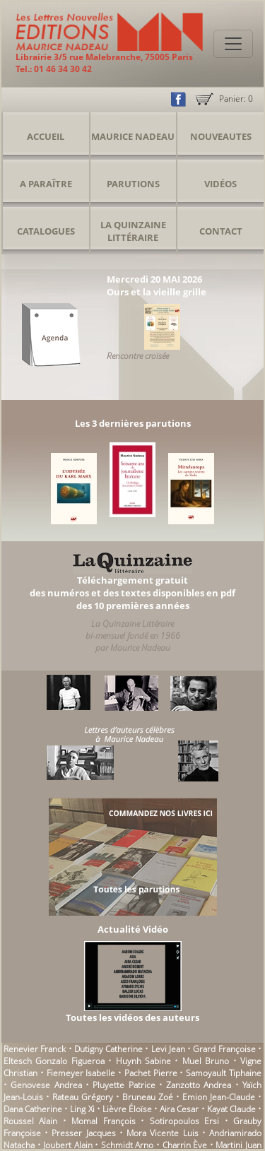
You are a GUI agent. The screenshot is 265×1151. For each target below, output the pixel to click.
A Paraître (46, 183)
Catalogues (46, 231)
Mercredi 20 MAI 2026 (154, 279)
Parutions (133, 183)
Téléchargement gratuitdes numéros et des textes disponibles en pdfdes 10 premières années (132, 593)
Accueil (45, 136)
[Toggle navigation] (233, 44)
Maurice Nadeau (133, 136)
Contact (220, 231)
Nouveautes (221, 136)
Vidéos (220, 183)
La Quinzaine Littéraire (133, 231)
